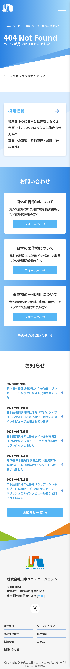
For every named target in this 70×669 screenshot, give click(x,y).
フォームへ (33, 223)
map (41, 596)
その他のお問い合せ (33, 335)
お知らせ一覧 (33, 512)
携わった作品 (11, 634)
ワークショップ (46, 626)
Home (7, 26)
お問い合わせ (11, 649)
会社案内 (9, 626)
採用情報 (42, 634)
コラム (41, 641)
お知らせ (9, 641)
